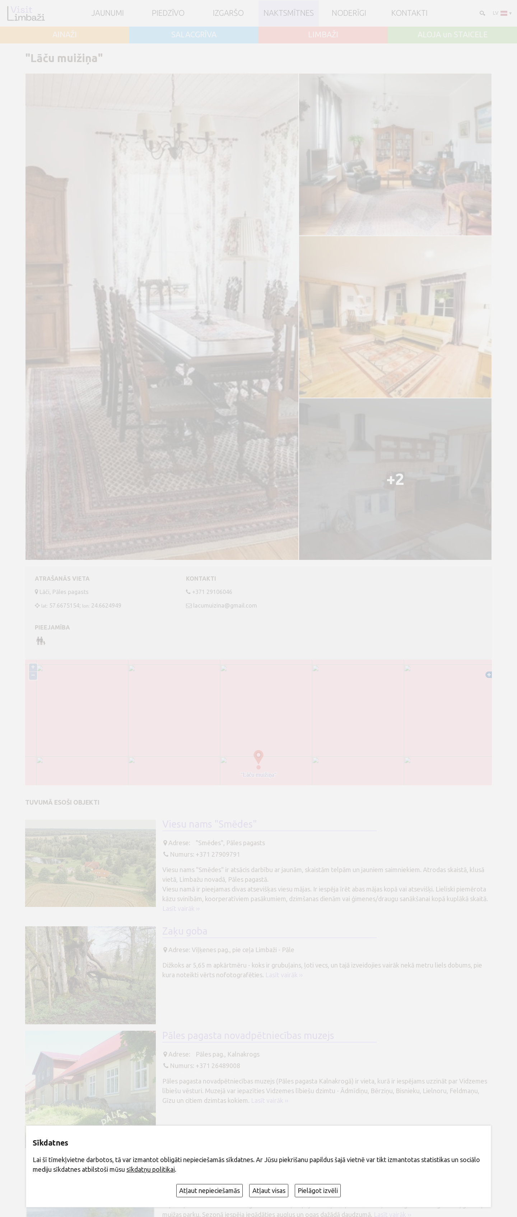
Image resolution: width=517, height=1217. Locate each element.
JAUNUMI (108, 13)
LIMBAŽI (323, 35)
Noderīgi (349, 13)
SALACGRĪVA (193, 35)
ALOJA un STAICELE (453, 35)
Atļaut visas (268, 1190)
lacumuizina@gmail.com (225, 605)
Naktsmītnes (289, 13)
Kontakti (409, 13)
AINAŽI (64, 35)
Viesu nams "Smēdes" (209, 825)
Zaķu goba (185, 932)
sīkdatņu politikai (150, 1169)
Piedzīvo (168, 13)
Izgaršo (228, 13)
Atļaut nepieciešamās (209, 1190)
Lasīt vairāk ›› (181, 909)
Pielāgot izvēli (318, 1190)
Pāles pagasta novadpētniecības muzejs (248, 1036)
